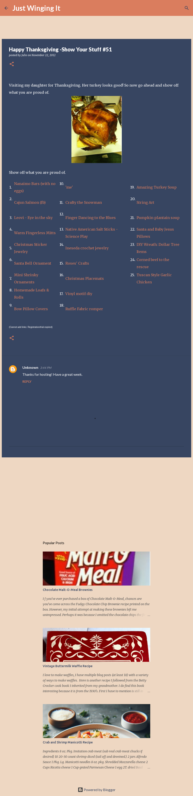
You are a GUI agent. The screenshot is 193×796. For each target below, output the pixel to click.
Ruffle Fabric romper (84, 309)
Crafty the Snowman (83, 202)
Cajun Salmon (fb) (30, 202)
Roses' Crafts (77, 263)
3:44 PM (45, 367)
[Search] (66, 8)
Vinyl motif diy (78, 293)
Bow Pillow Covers (31, 309)
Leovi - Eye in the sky (33, 217)
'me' (69, 187)
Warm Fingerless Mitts (35, 233)
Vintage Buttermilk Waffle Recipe (67, 666)
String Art (145, 202)
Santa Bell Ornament (32, 263)
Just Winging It (36, 8)
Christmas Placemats (84, 278)
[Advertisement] (96, 495)
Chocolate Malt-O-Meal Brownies (67, 590)
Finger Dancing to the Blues (90, 217)
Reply (26, 381)
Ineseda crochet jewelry (87, 248)
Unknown (30, 367)
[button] (11, 64)
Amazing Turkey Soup (157, 187)
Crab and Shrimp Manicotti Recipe (68, 742)
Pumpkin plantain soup (158, 217)
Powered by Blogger (97, 790)
